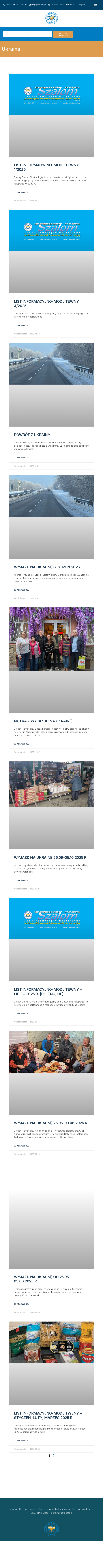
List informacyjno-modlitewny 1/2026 (46, 167)
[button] (95, 5)
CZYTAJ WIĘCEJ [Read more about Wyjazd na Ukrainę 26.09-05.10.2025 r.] (21, 880)
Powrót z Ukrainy (32, 435)
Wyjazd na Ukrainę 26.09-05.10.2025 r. (51, 857)
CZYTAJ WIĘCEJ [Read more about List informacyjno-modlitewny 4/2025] (21, 325)
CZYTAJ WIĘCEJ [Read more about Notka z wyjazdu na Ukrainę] (21, 744)
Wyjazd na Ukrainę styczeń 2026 (47, 567)
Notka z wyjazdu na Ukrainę (43, 721)
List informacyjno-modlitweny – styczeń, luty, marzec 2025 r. (48, 1415)
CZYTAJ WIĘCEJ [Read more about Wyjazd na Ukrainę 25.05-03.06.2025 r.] (21, 1146)
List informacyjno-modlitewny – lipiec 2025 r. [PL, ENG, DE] (48, 991)
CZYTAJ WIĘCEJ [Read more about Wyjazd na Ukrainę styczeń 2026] (21, 590)
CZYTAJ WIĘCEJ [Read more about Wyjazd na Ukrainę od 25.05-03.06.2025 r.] (21, 1304)
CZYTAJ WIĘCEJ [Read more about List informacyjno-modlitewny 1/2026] (21, 192)
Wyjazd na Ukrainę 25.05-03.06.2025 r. (51, 1123)
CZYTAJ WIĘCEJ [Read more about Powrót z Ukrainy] (21, 457)
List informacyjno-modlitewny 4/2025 (46, 303)
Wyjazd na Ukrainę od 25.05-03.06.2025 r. (42, 1278)
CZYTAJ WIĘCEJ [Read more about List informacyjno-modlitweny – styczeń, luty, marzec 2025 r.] (21, 1440)
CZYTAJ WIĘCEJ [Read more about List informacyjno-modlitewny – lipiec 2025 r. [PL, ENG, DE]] (21, 1013)
